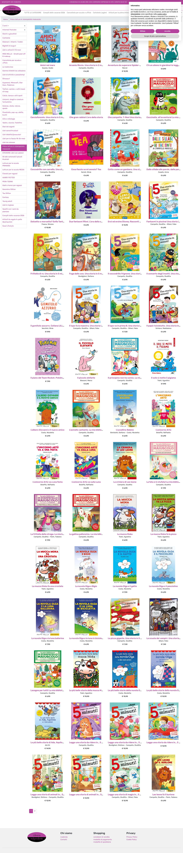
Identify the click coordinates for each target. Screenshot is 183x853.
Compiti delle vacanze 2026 (54, 13)
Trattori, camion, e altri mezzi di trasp (13, 90)
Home (5, 19)
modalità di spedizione (102, 842)
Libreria (5, 6)
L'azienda (64, 837)
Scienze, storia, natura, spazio (11, 107)
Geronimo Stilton (9, 189)
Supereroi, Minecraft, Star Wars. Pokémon (12, 84)
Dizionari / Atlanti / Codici (12, 42)
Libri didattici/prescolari (11, 135)
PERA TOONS (7, 182)
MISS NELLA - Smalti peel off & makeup (13, 55)
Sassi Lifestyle (8, 226)
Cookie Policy (131, 840)
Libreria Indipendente (36, 837)
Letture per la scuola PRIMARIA (10, 165)
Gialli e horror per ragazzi (12, 185)
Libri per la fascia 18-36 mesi (13, 139)
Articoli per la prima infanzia (120, 13)
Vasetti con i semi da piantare (10, 210)
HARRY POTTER (8, 178)
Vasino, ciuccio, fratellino (12, 123)
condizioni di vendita (101, 837)
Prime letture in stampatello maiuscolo (25, 19)
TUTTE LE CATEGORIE (32, 13)
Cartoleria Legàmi (100, 13)
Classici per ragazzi (9, 174)
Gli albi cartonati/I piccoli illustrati (12, 158)
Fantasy (5, 197)
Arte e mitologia (8, 119)
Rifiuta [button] (142, 31)
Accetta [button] (167, 31)
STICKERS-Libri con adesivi (13, 153)
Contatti (63, 840)
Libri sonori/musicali (10, 131)
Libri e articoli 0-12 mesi (11, 50)
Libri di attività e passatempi (13, 75)
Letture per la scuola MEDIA (13, 170)
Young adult (7, 201)
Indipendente (7, 11)
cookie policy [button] (161, 14)
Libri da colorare (8, 142)
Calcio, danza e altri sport (12, 96)
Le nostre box (7, 67)
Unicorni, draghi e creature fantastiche (12, 101)
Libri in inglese (8, 205)
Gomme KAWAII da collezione (13, 71)
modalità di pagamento (102, 840)
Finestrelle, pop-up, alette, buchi (13, 114)
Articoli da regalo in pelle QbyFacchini (12, 221)
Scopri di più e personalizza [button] (155, 36)
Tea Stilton (6, 193)
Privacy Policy (131, 837)
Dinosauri (6, 79)
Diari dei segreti (8, 127)
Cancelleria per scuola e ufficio (79, 13)
